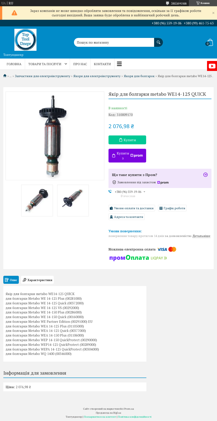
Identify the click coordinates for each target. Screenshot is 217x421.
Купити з (130, 156)
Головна (14, 64)
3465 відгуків (179, 3)
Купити (130, 139)
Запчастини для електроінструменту (42, 76)
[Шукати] (158, 40)
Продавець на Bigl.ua (108, 412)
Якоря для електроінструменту (96, 76)
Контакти (102, 64)
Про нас (80, 64)
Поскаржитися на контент (100, 416)
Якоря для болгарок (139, 76)
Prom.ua (129, 408)
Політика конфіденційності (134, 416)
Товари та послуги (44, 64)
